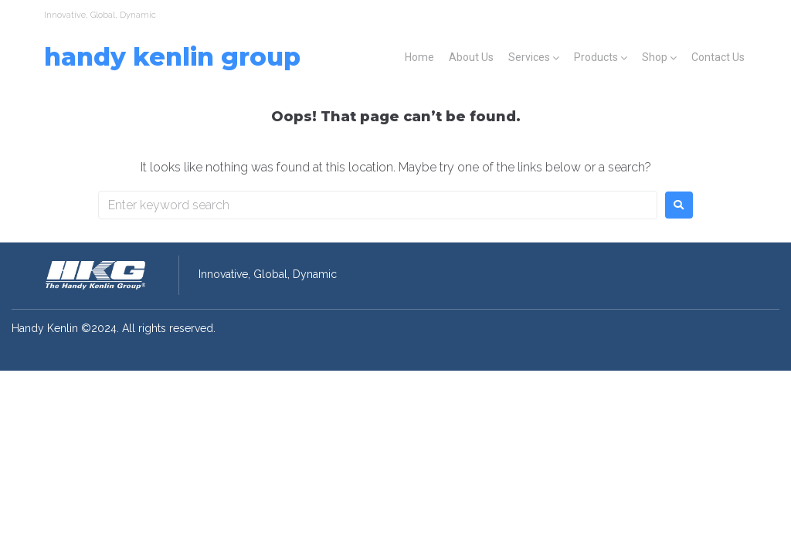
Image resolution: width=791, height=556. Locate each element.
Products (596, 57)
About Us (471, 57)
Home (419, 57)
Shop (654, 57)
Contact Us (718, 57)
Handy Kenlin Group (172, 57)
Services (529, 57)
